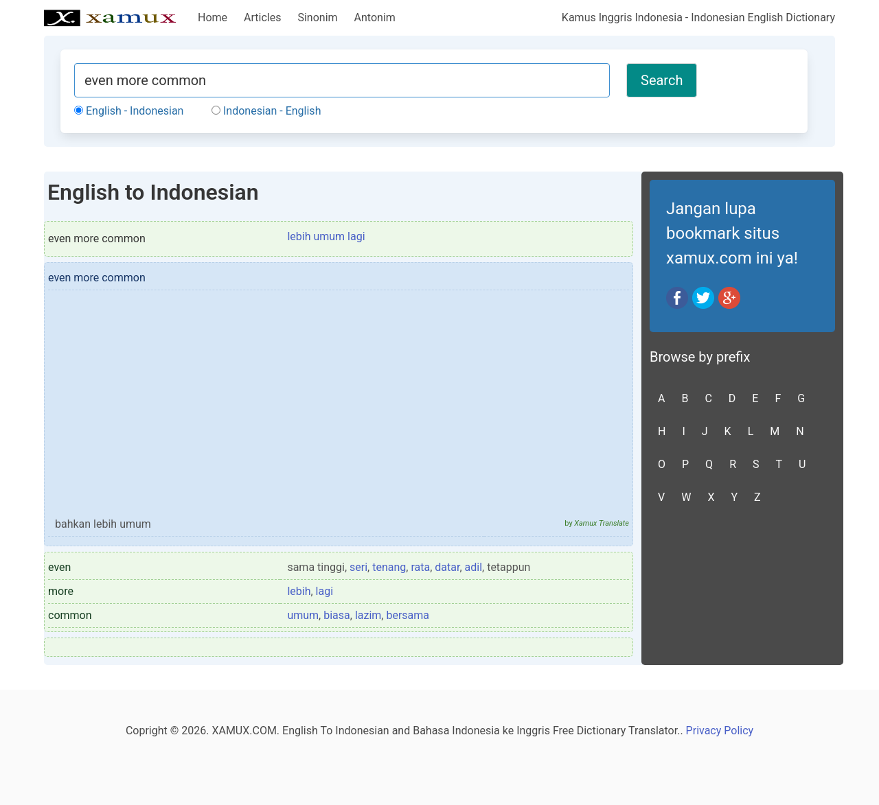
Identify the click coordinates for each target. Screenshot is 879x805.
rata (420, 567)
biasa (336, 615)
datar (447, 567)
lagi (324, 591)
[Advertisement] (338, 410)
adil (474, 567)
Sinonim (317, 17)
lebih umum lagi (326, 236)
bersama (407, 615)
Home (212, 17)
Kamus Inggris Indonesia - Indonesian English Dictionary (698, 17)
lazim (368, 615)
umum (303, 615)
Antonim (375, 17)
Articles (262, 17)
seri (358, 567)
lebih (298, 591)
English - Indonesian (128, 110)
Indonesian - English (266, 110)
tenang (389, 567)
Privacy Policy (720, 730)
